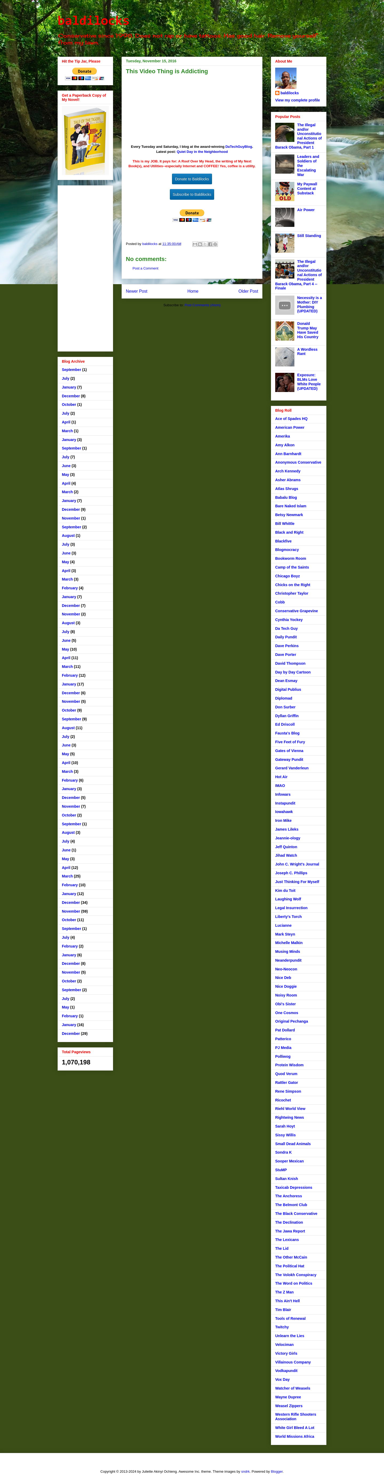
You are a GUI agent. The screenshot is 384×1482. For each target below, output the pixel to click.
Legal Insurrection (291, 908)
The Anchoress (288, 1196)
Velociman (284, 1344)
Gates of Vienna (289, 751)
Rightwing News (289, 1117)
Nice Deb (283, 977)
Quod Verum (286, 1074)
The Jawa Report (290, 1231)
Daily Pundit (286, 637)
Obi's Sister (285, 1004)
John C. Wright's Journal (297, 864)
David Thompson (290, 663)
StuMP (281, 1170)
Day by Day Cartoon (293, 672)
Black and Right (289, 532)
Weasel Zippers (288, 1406)
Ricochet (283, 1100)
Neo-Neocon (286, 969)
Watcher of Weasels (292, 1388)
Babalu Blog (286, 497)
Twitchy (282, 1327)
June (66, 466)
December (71, 396)
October (69, 404)
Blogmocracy (287, 550)
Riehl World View (290, 1109)
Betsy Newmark (289, 515)
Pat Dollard (285, 1030)
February (70, 588)
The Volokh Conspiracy (296, 1275)
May (65, 474)
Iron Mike (283, 820)
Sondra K (283, 1152)
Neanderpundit (288, 960)
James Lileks (286, 829)
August (68, 535)
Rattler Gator (286, 1082)
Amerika (282, 436)
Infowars (283, 794)
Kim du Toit (285, 890)
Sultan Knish (286, 1179)
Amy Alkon (285, 445)
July (65, 378)
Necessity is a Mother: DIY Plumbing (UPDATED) (309, 304)
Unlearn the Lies (289, 1336)
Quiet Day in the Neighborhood (202, 152)
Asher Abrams (288, 480)
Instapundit (285, 803)
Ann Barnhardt (288, 454)
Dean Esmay (286, 681)
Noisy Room (286, 995)
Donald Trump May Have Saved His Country (307, 330)
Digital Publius (288, 689)
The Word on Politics (293, 1283)
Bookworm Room (290, 558)
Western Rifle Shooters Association (295, 1416)
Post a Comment (145, 268)
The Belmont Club (291, 1205)
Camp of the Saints (292, 567)
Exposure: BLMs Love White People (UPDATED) (309, 381)
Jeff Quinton (286, 847)
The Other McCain (291, 1257)
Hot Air (281, 777)
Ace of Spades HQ (291, 419)
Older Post (248, 291)
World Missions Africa (294, 1436)
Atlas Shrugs (286, 489)
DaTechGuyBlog (238, 147)
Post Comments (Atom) (203, 305)
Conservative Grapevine (296, 611)
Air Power (306, 210)
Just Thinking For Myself (297, 882)
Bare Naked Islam (290, 506)
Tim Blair (283, 1310)
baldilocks (94, 21)
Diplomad (283, 698)
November (71, 518)
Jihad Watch (286, 855)
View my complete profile (297, 100)
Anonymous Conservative (298, 462)
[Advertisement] (85, 267)
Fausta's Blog (287, 733)
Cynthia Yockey (289, 620)
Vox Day (282, 1379)
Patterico (283, 1039)
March (67, 431)
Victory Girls (286, 1353)
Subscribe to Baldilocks (192, 194)
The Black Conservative (296, 1213)
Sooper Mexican (289, 1161)
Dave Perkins (287, 646)
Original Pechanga (291, 1021)
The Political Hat (289, 1266)
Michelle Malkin (289, 943)
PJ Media (283, 1048)
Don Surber (285, 707)
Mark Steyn (285, 934)
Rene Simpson (288, 1091)
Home (193, 291)
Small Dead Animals (293, 1144)
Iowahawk (284, 812)
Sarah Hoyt (285, 1126)
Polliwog (283, 1056)
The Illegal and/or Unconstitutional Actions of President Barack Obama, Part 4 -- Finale (298, 275)
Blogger (277, 1471)
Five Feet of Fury (290, 742)
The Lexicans (287, 1240)
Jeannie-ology (287, 838)
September (71, 370)
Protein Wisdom (289, 1065)
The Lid (282, 1248)
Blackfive (283, 541)
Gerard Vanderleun (292, 768)
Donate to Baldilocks (192, 179)
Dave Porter (285, 654)
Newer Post (136, 291)
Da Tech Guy (286, 628)
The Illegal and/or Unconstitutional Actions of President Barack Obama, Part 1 (298, 136)
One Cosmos (286, 1013)
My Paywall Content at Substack (307, 188)
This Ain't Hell (287, 1301)
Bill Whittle (284, 523)
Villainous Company (293, 1362)
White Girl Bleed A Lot (294, 1428)
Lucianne (283, 925)
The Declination (289, 1222)
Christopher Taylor (291, 593)
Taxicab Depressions (293, 1187)
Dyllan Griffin (287, 716)
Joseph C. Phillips (291, 873)
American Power (290, 427)
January (69, 387)
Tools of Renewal (290, 1318)
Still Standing (309, 236)
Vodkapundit (286, 1371)
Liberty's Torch (288, 916)
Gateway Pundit (289, 759)
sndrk (245, 1471)
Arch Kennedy (288, 471)
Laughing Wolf (288, 899)
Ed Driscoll (285, 724)
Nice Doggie (286, 986)
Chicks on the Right (292, 585)
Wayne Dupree (288, 1397)
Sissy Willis (285, 1135)
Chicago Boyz (287, 576)
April (66, 422)
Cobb (280, 602)
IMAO (280, 785)
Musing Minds (287, 951)
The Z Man (284, 1292)
